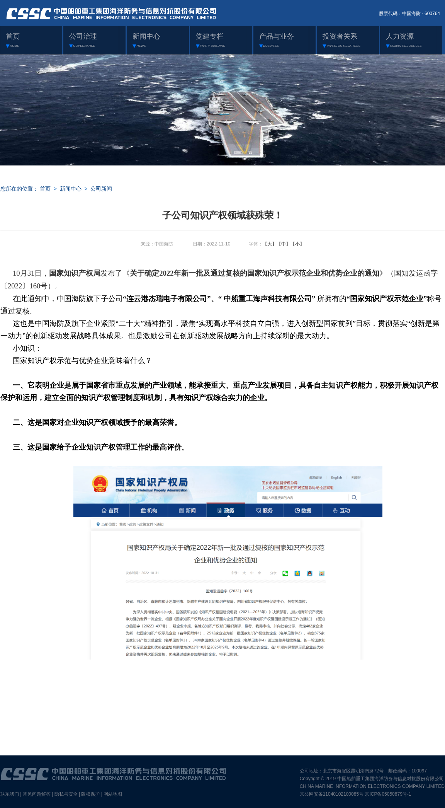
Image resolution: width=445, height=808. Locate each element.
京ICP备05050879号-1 (388, 794)
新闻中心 (71, 189)
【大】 (270, 244)
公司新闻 (101, 189)
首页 (45, 189)
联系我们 (9, 794)
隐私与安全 (66, 794)
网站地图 (113, 794)
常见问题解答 (37, 794)
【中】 (283, 244)
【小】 (297, 244)
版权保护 (90, 794)
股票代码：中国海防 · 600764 (409, 13)
